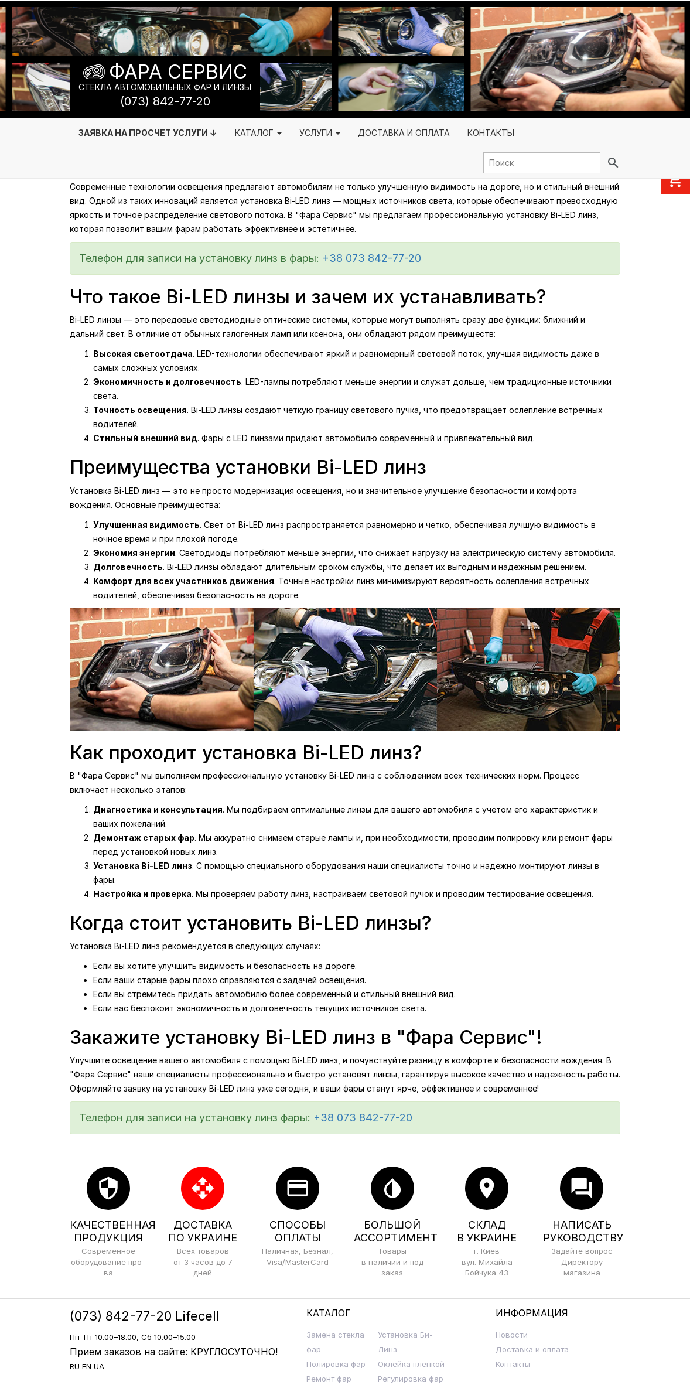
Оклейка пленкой (411, 1364)
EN (86, 1366)
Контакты (490, 133)
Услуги (319, 133)
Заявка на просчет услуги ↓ (147, 133)
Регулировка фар (410, 1378)
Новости (512, 1334)
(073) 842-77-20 (165, 101)
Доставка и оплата (532, 1349)
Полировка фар (336, 1364)
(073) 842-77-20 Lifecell (145, 1316)
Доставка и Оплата (404, 133)
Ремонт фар (328, 1378)
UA (99, 1366)
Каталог (258, 133)
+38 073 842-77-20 (371, 258)
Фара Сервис (178, 72)
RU (75, 1366)
